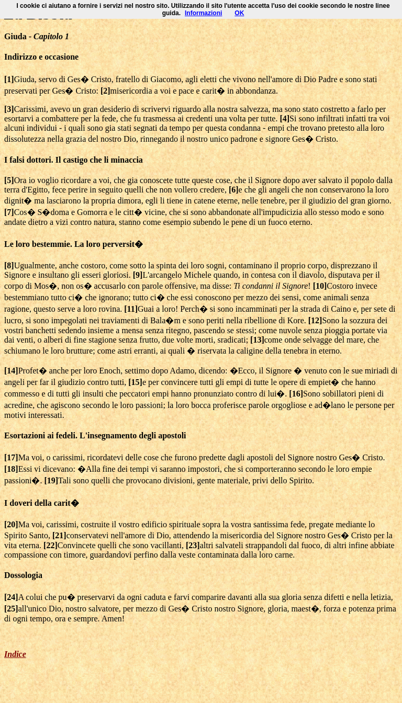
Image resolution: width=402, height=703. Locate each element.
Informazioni (203, 13)
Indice (15, 654)
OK (239, 13)
